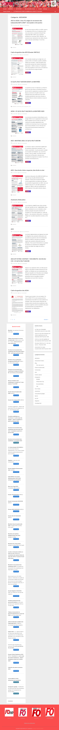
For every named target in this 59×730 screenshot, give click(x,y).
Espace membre (6, 11)
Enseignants (26, 106)
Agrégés (38, 379)
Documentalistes (40, 384)
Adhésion (45, 8)
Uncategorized (38, 403)
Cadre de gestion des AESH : (20, 290)
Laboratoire (37, 391)
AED (12, 229)
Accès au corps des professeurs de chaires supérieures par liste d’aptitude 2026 (42, 335)
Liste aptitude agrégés (40, 393)
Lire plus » (28, 43)
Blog (36, 363)
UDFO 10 (9, 718)
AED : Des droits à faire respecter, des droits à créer (27, 170)
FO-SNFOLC (23, 718)
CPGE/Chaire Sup (40, 381)
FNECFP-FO (36, 718)
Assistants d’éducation (18, 200)
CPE (22, 106)
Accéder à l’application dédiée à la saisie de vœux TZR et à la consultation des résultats (15, 553)
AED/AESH (14, 47)
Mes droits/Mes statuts (30, 8)
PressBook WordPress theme (37, 728)
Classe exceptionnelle (39, 367)
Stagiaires (37, 400)
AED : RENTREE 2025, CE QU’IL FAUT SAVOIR (25, 140)
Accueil (4, 8)
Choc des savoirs (40, 365)
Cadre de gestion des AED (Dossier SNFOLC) (25, 52)
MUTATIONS (19, 8)
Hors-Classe (37, 388)
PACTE (36, 396)
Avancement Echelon (39, 360)
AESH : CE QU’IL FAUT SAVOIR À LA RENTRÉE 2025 (27, 111)
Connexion (10, 701)
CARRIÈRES (10, 8)
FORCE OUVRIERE (50, 718)
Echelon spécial (38, 374)
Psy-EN (36, 398)
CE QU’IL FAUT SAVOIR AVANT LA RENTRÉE (25, 82)
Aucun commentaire (25, 25)
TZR (29, 106)
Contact (40, 8)
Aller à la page (16, 333)
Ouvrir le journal (16, 496)
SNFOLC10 (16, 3)
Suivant (45, 319)
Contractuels (19, 106)
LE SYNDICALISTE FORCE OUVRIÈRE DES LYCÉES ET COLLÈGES (28, 11)
